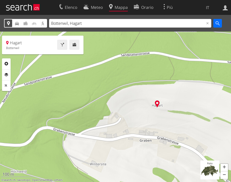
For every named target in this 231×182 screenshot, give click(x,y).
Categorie (6, 63)
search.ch (10, 180)
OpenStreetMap (42, 180)
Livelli (6, 75)
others (58, 180)
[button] (224, 167)
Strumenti (6, 85)
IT (207, 7)
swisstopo (23, 180)
